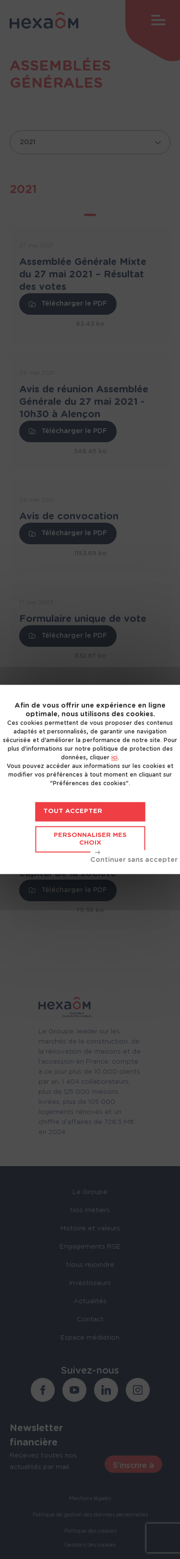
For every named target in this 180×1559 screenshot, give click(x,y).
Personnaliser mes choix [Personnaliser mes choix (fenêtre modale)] (90, 839)
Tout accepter (72, 811)
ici (114, 757)
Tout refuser (134, 857)
